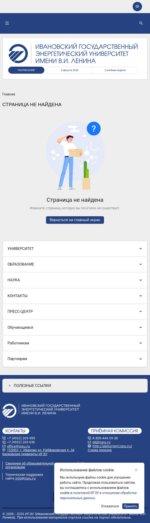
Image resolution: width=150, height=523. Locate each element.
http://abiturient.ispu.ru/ (112, 446)
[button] (75, 385)
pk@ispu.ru (101, 442)
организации (15, 467)
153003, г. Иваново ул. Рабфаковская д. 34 (40, 450)
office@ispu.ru (18, 446)
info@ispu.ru (25, 478)
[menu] (75, 304)
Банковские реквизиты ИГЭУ (24, 454)
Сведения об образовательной (29, 463)
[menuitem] (75, 248)
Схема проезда (100, 450)
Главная (8, 94)
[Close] (136, 470)
